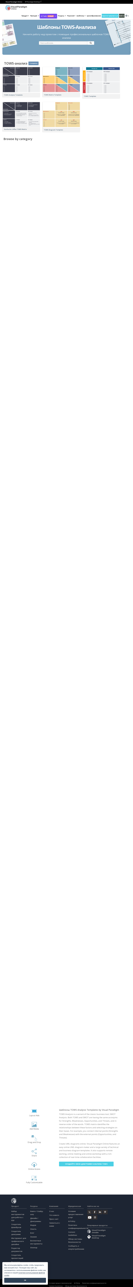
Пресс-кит (53, 1219)
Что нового (54, 1215)
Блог (32, 1233)
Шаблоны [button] (81, 16)
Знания (33, 1237)
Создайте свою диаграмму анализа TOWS (86, 1164)
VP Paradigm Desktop (33, 2)
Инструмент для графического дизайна (18, 1241)
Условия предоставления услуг (75, 1214)
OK (25, 1280)
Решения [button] (71, 16)
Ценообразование (94, 16)
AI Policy (71, 1221)
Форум (33, 1225)
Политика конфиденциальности (94, 1283)
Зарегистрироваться (110, 16)
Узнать (33, 1229)
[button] (34, 16)
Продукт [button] (25, 16)
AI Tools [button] (48, 16)
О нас (51, 1211)
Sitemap (33, 1247)
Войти (121, 16)
